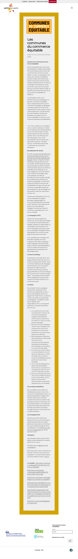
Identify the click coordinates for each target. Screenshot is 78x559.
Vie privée (37, 550)
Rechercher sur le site (58, 537)
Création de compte (42, 1)
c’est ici (46, 456)
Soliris (29, 56)
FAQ (42, 550)
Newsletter (31, 1)
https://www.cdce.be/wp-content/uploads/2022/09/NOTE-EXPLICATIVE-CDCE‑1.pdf (37, 472)
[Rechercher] (70, 541)
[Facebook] (71, 550)
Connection (52, 1)
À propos (24, 1)
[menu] (72, 7)
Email (53, 529)
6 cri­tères (44, 288)
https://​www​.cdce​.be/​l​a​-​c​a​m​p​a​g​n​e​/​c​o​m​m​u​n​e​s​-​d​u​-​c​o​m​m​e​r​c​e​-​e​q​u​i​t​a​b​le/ (38, 465)
